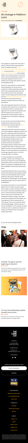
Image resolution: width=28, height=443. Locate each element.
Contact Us (14, 419)
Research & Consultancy (14, 393)
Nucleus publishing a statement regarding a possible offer (14, 69)
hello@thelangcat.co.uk (14, 351)
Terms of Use (14, 427)
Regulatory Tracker (14, 408)
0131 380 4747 (14, 350)
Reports (14, 411)
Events (14, 421)
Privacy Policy (14, 424)
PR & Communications (14, 396)
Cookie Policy (14, 430)
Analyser (14, 405)
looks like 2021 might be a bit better (16, 96)
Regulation (14, 399)
